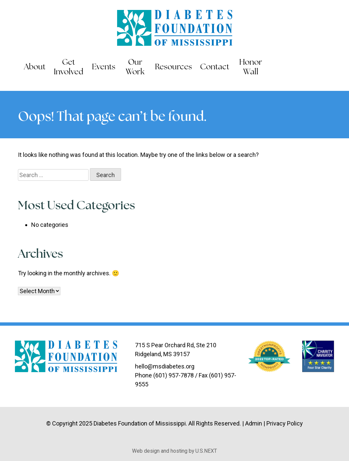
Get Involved (68, 67)
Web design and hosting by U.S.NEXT (174, 451)
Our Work (135, 67)
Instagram (343, 68)
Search (276, 68)
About (34, 67)
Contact (214, 67)
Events (103, 67)
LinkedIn (329, 68)
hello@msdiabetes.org (164, 366)
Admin (253, 423)
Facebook (302, 68)
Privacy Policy (284, 423)
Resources (173, 67)
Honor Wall (250, 67)
